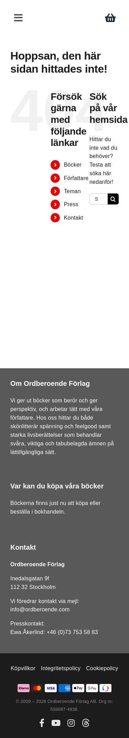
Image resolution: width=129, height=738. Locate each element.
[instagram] (71, 723)
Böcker (73, 165)
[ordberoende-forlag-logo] (64, 7)
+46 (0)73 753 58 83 (72, 632)
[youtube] (56, 723)
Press (71, 204)
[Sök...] (98, 198)
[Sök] (113, 198)
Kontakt (73, 218)
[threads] (86, 723)
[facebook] (41, 723)
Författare (76, 178)
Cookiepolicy (102, 668)
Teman (72, 191)
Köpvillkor (23, 668)
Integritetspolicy (60, 668)
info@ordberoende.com (39, 609)
